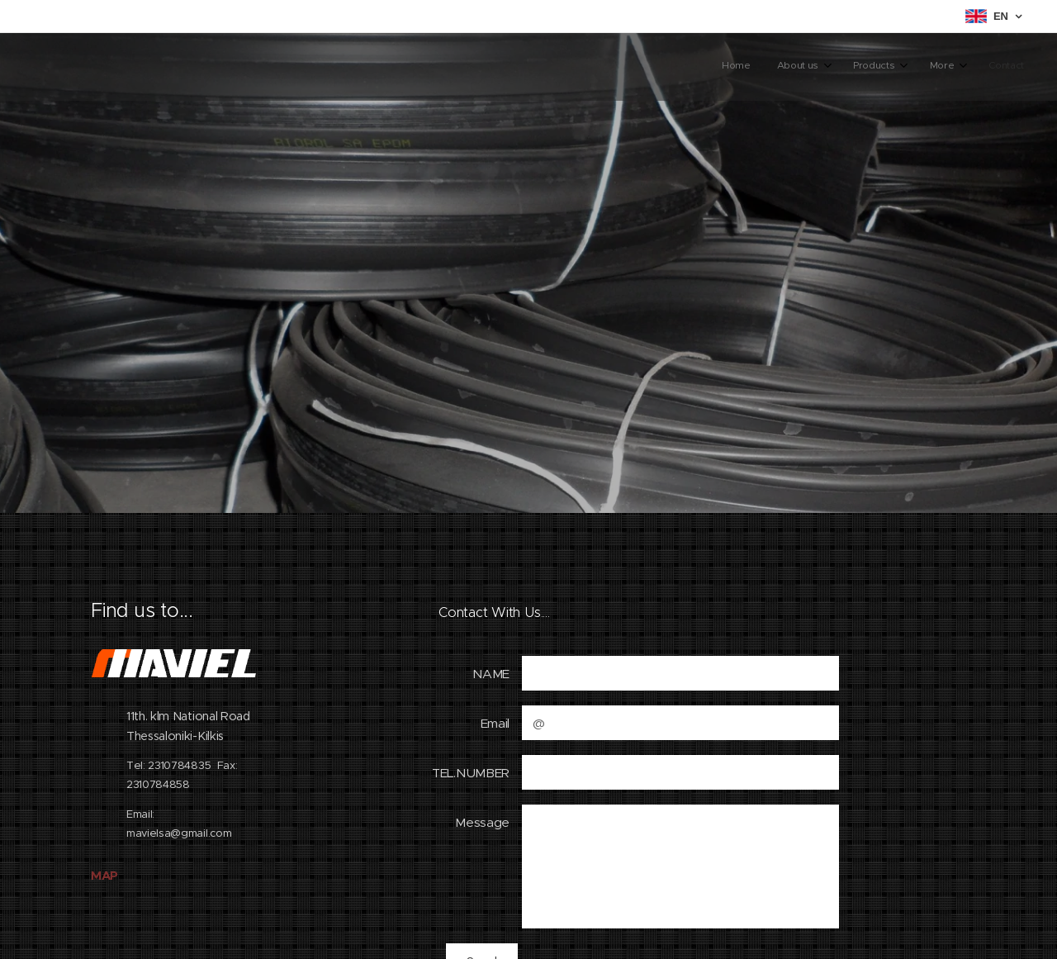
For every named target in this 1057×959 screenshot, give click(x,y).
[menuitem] (898, 67)
